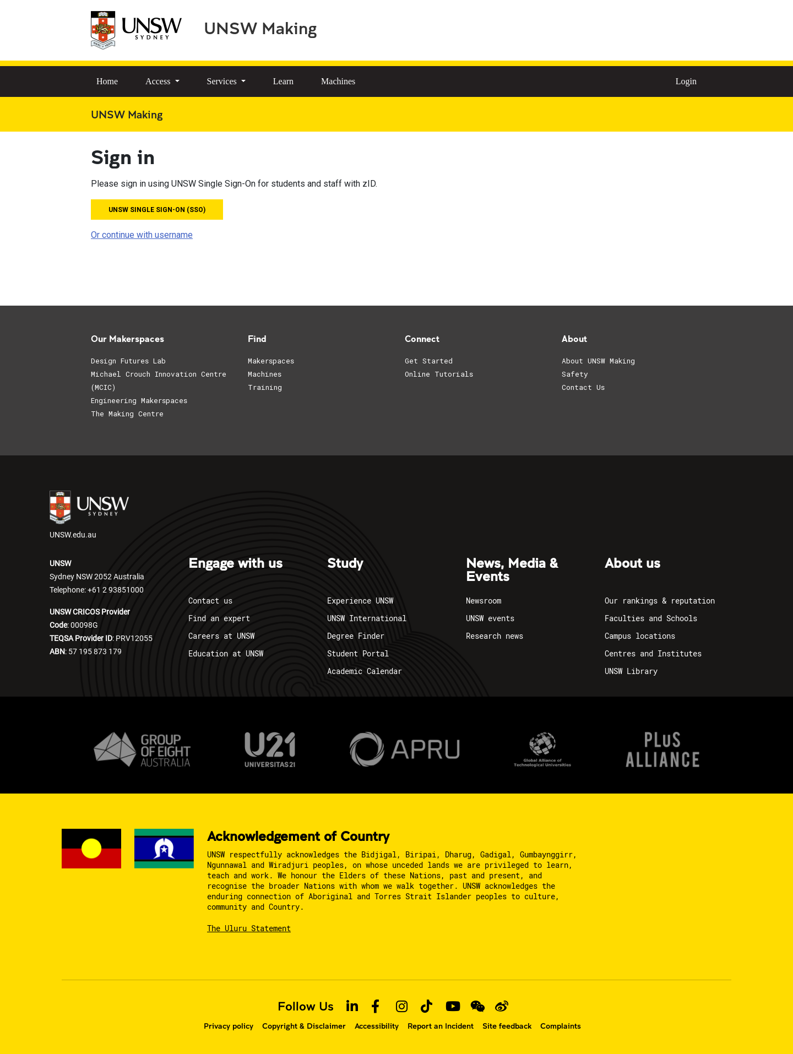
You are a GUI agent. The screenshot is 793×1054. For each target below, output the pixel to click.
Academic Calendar (364, 671)
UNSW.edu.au (89, 515)
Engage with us (235, 564)
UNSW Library (631, 671)
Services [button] (223, 81)
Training (265, 387)
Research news (494, 636)
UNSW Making (260, 27)
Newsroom (483, 600)
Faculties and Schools (651, 618)
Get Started (429, 360)
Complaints (560, 1026)
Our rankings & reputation (660, 600)
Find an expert (219, 618)
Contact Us (583, 387)
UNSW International (366, 618)
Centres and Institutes (653, 653)
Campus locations (640, 636)
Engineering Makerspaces (139, 400)
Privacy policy (228, 1026)
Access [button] (158, 81)
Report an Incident (441, 1026)
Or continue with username (142, 235)
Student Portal (358, 653)
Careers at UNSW (221, 636)
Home (107, 81)
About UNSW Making (598, 360)
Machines (338, 81)
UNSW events (490, 618)
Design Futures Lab (128, 360)
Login (686, 81)
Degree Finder (355, 636)
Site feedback (506, 1026)
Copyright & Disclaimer (304, 1026)
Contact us (210, 600)
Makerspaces (271, 360)
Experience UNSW (360, 600)
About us (632, 564)
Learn (283, 81)
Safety (575, 374)
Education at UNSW (225, 653)
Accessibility (377, 1026)
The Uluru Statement (249, 928)
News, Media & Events (512, 570)
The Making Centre (127, 413)
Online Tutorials (439, 374)
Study (345, 564)
